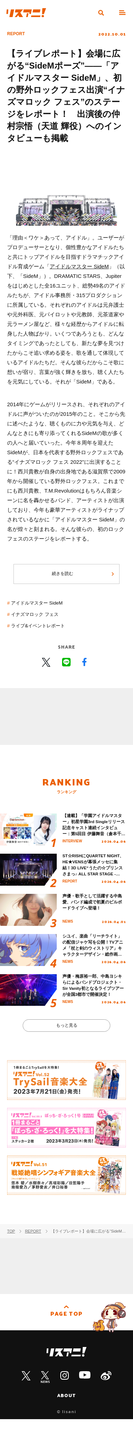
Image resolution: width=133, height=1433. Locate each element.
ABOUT (66, 1408)
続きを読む (62, 577)
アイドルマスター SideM (79, 266)
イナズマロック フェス (39, 619)
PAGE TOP (66, 1329)
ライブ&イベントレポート (43, 630)
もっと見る (66, 1037)
